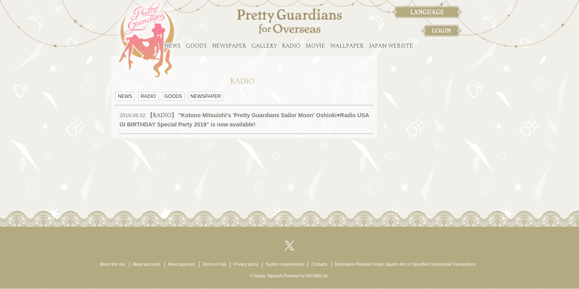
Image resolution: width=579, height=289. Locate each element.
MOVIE (315, 46)
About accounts (146, 264)
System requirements (285, 264)
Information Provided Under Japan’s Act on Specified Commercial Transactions (405, 264)
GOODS (196, 46)
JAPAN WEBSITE (391, 46)
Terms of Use (214, 264)
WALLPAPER (346, 46)
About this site (112, 264)
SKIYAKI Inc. (317, 276)
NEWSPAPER (229, 46)
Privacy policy (246, 264)
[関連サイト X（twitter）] (289, 245)
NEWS (172, 46)
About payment (181, 264)
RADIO (291, 46)
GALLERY (264, 46)
